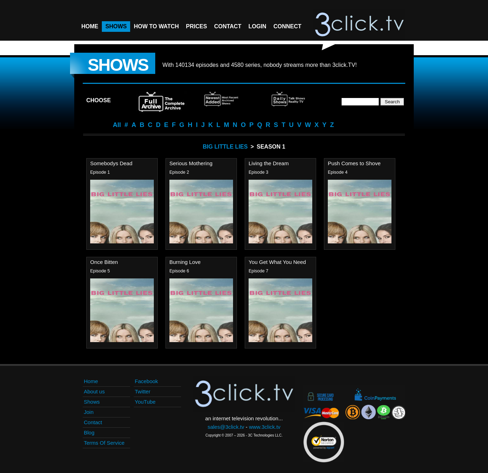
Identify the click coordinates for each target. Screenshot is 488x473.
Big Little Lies (225, 147)
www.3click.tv (264, 427)
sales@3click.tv (226, 427)
